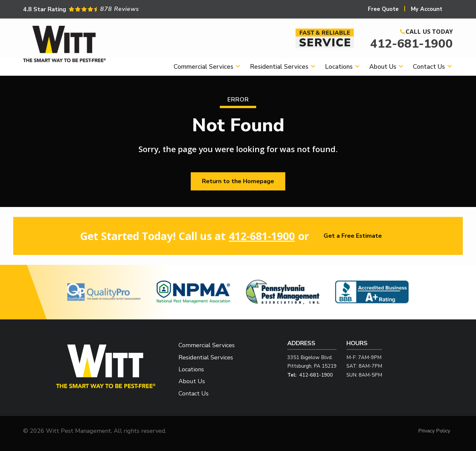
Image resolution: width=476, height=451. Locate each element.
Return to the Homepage (238, 181)
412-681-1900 (411, 44)
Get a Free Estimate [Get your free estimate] (353, 236)
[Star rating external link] (130, 9)
